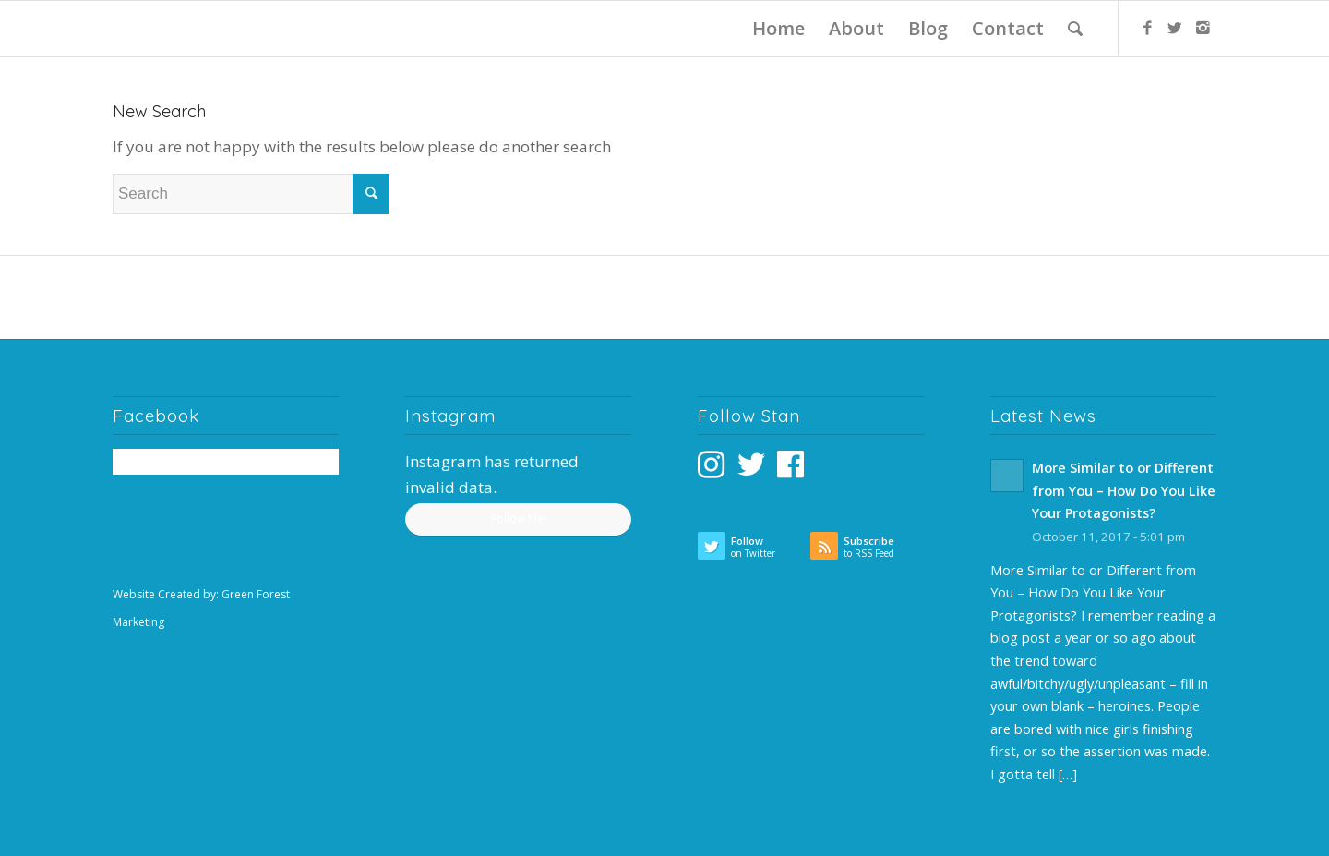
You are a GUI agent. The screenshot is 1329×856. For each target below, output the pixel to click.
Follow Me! (518, 518)
